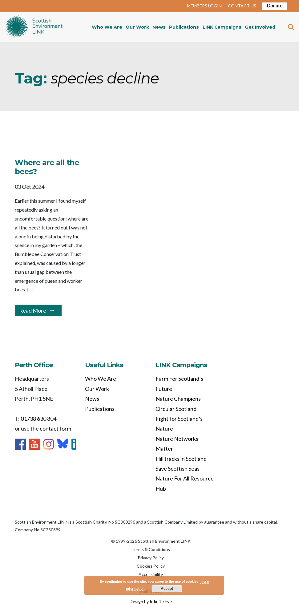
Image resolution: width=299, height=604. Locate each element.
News (159, 27)
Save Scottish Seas (178, 468)
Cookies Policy (151, 566)
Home (34, 27)
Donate (274, 5)
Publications (184, 27)
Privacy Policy (151, 557)
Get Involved (260, 27)
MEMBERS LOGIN (204, 5)
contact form (55, 428)
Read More (32, 310)
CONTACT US (242, 5)
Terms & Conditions (150, 549)
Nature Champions (178, 398)
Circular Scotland (176, 408)
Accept (167, 588)
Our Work (137, 27)
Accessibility (151, 574)
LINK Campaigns (222, 27)
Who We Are (107, 27)
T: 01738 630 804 (35, 418)
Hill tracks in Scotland (181, 458)
